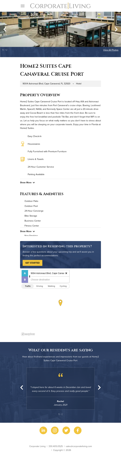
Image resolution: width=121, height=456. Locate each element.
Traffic (28, 286)
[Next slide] (116, 29)
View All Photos (110, 50)
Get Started (32, 262)
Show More (27, 182)
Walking (51, 286)
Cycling (63, 286)
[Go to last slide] (4, 29)
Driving (39, 286)
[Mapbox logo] (28, 334)
